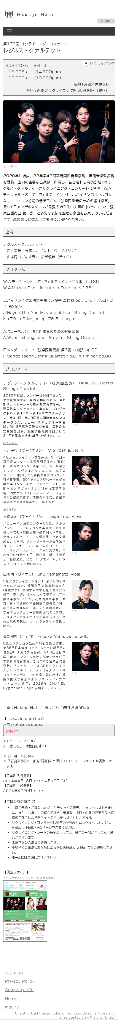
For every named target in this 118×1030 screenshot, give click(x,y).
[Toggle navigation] (9, 31)
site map (14, 972)
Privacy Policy (20, 981)
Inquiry (12, 1007)
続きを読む (10, 443)
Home (11, 998)
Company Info (19, 989)
